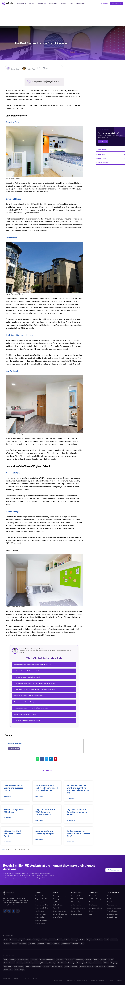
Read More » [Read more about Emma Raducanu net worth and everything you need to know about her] (71, 798)
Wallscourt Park (12, 473)
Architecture (27, 963)
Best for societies (40, 914)
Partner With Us (116, 3)
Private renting (75, 902)
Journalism (98, 963)
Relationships (93, 905)
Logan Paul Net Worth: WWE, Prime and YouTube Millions (45, 812)
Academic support (112, 896)
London (14, 943)
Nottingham (41, 943)
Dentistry (46, 966)
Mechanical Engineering (86, 966)
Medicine (12, 959)
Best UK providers (76, 914)
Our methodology (40, 923)
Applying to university (59, 902)
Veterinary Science (57, 966)
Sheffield (56, 943)
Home (3, 850)
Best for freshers (40, 917)
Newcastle (32, 943)
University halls (75, 896)
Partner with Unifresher (98, 980)
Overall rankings (40, 896)
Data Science (61, 963)
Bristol (29, 940)
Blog (90, 914)
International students (114, 908)
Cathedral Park (12, 122)
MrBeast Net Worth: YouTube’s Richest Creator (13, 833)
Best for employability (41, 905)
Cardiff (45, 940)
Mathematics (79, 959)
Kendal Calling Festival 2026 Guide (14, 810)
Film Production (18, 966)
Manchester (22, 943)
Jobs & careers (111, 899)
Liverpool (6, 943)
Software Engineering (71, 966)
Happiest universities (41, 899)
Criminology (80, 963)
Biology (96, 959)
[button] (37, 759)
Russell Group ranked (59, 911)
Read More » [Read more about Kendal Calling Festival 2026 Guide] (7, 818)
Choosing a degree (58, 899)
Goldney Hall (11, 238)
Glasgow (89, 940)
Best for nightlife (40, 902)
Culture (91, 911)
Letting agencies (76, 905)
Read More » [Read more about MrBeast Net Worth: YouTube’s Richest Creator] (7, 842)
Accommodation (22, 3)
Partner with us (114, 870)
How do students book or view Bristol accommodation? (31, 708)
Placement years (112, 905)
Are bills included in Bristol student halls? (27, 671)
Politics (106, 963)
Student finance (58, 905)
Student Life (42, 3)
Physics (103, 959)
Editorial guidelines (82, 980)
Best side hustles (112, 914)
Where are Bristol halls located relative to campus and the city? (34, 689)
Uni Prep (32, 3)
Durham (66, 940)
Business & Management (47, 959)
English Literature (9, 963)
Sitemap (119, 980)
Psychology (60, 959)
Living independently (95, 908)
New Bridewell (12, 371)
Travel (91, 902)
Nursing (19, 963)
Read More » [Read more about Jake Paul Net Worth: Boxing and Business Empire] (7, 796)
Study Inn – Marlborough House (19, 335)
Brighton (22, 940)
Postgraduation (112, 911)
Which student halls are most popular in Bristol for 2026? (32, 665)
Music (27, 966)
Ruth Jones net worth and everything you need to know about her (46, 788)
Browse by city (75, 911)
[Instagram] (5, 911)
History (111, 959)
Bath (5, 940)
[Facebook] (9, 911)
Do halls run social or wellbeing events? (26, 702)
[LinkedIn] (13, 911)
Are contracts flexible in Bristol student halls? (28, 695)
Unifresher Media (34, 979)
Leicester (113, 940)
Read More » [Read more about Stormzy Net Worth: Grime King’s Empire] (39, 839)
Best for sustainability (41, 908)
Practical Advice (53, 3)
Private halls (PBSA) (77, 899)
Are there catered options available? (25, 714)
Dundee (59, 940)
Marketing (52, 963)
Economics (69, 959)
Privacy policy (58, 980)
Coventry (52, 940)
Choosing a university (59, 896)
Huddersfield (98, 940)
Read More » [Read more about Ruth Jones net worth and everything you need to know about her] (39, 796)
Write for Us (104, 3)
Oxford (49, 943)
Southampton (66, 943)
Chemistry (88, 959)
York (82, 943)
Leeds (106, 940)
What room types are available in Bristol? (27, 677)
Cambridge (37, 940)
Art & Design (7, 966)
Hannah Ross (14, 743)
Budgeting (110, 902)
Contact (111, 980)
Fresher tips (56, 908)
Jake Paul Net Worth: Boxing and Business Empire (13, 788)
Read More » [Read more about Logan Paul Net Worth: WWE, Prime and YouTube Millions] (39, 820)
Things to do (93, 896)
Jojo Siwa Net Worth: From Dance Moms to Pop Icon (77, 812)
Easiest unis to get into (60, 914)
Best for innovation (41, 920)
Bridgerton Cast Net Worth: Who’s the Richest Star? (78, 833)
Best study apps (112, 917)
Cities (72, 3)
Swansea (75, 943)
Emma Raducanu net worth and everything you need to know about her (78, 789)
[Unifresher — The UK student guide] (8, 3)
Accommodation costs (78, 908)
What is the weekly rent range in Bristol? (27, 720)
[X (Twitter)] (18, 911)
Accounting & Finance (40, 963)
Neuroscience (8, 969)
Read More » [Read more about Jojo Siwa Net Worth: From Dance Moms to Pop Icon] (71, 820)
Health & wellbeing (95, 899)
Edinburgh (74, 940)
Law (5, 959)
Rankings (64, 3)
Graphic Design (19, 969)
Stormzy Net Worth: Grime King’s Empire (44, 832)
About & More (81, 3)
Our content (69, 980)
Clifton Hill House (13, 199)
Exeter (82, 940)
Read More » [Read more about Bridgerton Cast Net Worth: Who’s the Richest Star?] (71, 842)
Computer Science (23, 959)
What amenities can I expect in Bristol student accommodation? (34, 683)
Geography (114, 963)
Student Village (12, 511)
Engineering (34, 959)
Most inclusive (39, 911)
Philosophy (111, 966)
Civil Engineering (100, 966)
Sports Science (36, 966)
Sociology (89, 963)
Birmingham (13, 940)
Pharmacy (71, 963)
